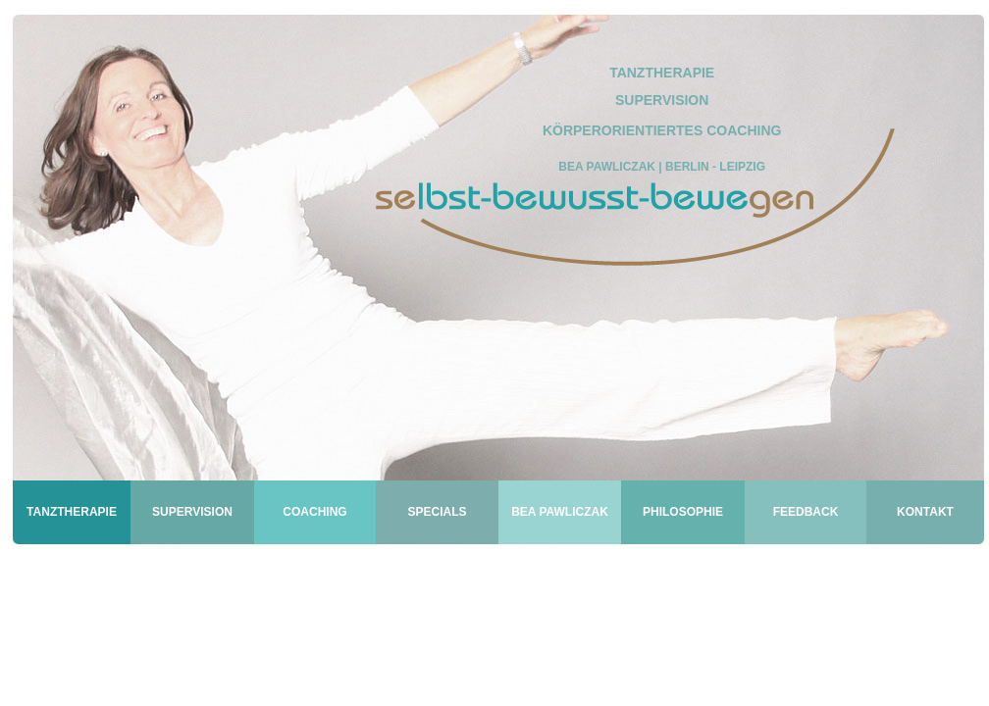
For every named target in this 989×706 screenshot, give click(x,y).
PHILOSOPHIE (683, 512)
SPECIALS (436, 512)
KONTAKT (925, 512)
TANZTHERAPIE (71, 512)
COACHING (314, 512)
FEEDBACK (806, 512)
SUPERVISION (192, 512)
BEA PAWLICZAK (559, 512)
